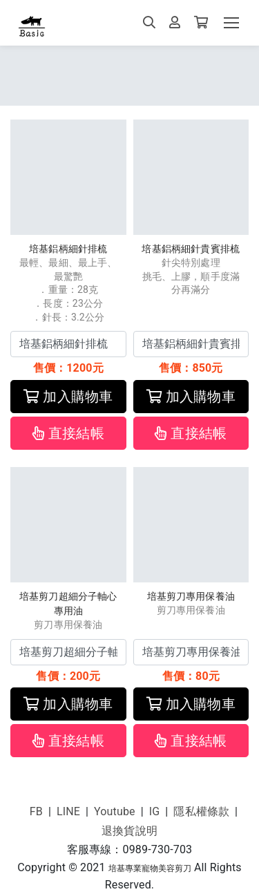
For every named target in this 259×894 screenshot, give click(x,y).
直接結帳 (68, 433)
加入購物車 (68, 396)
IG (154, 811)
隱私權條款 (201, 811)
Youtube (114, 811)
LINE (68, 811)
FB (36, 811)
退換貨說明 (129, 830)
